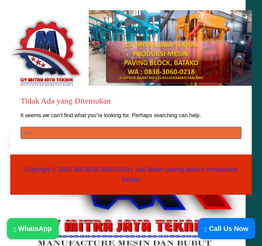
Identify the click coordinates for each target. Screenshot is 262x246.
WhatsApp (33, 228)
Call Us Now (226, 228)
